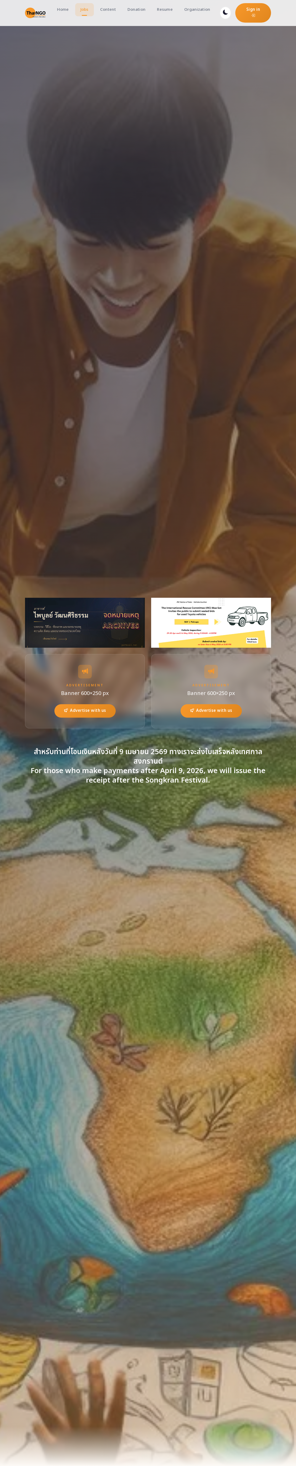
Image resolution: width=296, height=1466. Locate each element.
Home (63, 10)
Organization (197, 10)
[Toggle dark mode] (225, 13)
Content (108, 10)
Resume (165, 10)
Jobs (84, 10)
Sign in (253, 13)
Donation (136, 10)
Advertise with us (85, 711)
